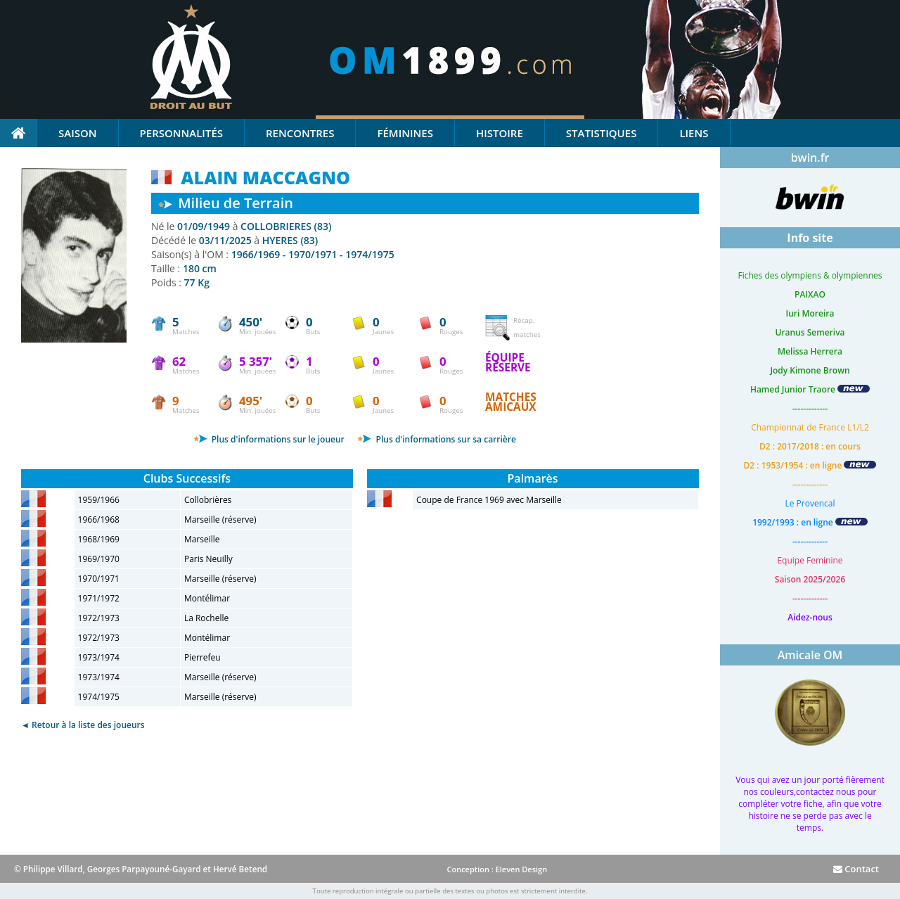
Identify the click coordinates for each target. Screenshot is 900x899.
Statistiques (601, 133)
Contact (856, 868)
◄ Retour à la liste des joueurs (83, 725)
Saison (77, 133)
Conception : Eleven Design (496, 869)
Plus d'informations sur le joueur (269, 439)
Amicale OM (810, 655)
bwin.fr (810, 157)
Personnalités (181, 133)
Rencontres (300, 133)
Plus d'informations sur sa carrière (436, 439)
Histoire (499, 133)
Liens (693, 133)
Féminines (404, 133)
